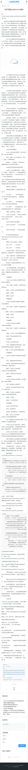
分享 (14, 688)
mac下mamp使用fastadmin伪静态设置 (13, 701)
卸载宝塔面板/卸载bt (8, 702)
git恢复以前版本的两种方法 (10, 704)
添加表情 (5, 732)
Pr (16, 766)
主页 (4, 5)
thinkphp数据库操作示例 (9, 706)
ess (18, 766)
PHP (8, 5)
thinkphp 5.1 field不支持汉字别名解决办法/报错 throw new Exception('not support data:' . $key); (14, 712)
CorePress (20, 765)
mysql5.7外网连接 (8, 708)
